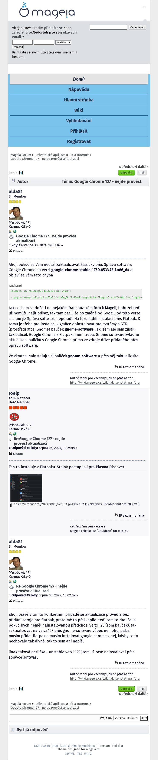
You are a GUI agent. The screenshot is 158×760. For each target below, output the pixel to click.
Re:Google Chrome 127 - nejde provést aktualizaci (39, 441)
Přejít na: (106, 718)
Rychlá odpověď (32, 729)
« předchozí (128, 167)
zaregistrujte (22, 32)
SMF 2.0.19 (42, 745)
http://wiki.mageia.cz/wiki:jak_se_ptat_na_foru (105, 382)
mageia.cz (92, 749)
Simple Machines (83, 745)
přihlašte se (53, 28)
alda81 (16, 191)
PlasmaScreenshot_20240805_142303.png (41, 504)
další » (143, 167)
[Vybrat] (18, 286)
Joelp (14, 393)
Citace (18, 251)
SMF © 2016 (61, 745)
